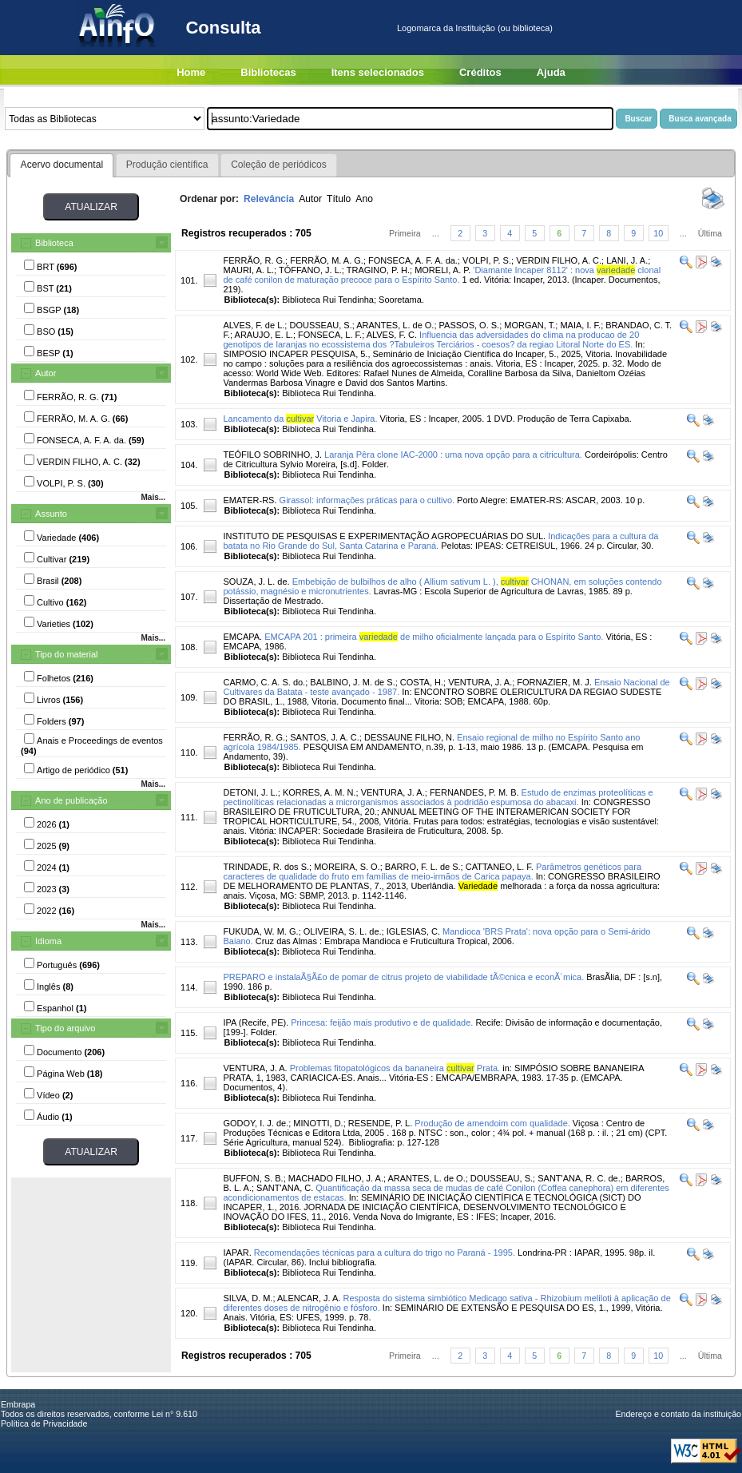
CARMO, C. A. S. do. (264, 682)
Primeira (405, 233)
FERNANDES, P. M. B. (474, 792)
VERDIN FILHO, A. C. (558, 260)
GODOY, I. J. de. (255, 1123)
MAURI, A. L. (248, 270)
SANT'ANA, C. (284, 1188)
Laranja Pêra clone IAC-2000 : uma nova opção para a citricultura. (453, 454)
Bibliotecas (268, 72)
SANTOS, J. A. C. (324, 737)
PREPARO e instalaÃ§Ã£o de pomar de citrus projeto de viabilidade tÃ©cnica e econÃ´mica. (403, 977)
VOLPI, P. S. (486, 260)
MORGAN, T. (529, 325)
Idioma (48, 941)
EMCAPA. (242, 636)
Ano (364, 198)
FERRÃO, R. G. (254, 260)
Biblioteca (54, 243)
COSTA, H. (421, 682)
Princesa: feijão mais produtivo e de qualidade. (382, 1022)
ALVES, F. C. (392, 334)
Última (710, 233)
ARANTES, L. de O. (395, 325)
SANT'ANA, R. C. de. (579, 1178)
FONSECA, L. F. (330, 334)
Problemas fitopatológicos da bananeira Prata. (395, 1068)
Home (191, 72)
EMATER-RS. (249, 500)
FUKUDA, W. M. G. (260, 931)
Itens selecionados (377, 72)
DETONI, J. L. (250, 792)
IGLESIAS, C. (413, 931)
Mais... (153, 497)
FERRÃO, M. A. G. (326, 260)
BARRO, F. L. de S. (423, 866)
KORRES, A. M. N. (319, 792)
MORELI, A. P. (442, 270)
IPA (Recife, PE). (255, 1022)
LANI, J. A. (627, 260)
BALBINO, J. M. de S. (352, 682)
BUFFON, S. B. (253, 1178)
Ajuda (551, 72)
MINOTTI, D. (318, 1123)
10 (658, 233)
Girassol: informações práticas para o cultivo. (367, 500)
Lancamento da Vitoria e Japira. (300, 418)
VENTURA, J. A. (480, 682)
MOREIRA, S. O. (347, 866)
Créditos (480, 72)
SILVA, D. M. (247, 1298)
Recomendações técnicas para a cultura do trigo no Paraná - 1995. (384, 1252)
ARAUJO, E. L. (264, 334)
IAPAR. (237, 1252)
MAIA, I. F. (580, 325)
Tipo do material (66, 654)
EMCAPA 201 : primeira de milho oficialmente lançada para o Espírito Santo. (433, 636)
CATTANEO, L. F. (500, 866)
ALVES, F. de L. (253, 325)
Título (339, 198)
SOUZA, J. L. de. (256, 581)
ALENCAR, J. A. (308, 1298)
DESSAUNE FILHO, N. (409, 737)
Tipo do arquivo (65, 1028)
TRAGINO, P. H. (378, 270)
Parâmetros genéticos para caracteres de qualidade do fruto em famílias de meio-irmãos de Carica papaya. (432, 871)
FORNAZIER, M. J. (554, 682)
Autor (45, 373)
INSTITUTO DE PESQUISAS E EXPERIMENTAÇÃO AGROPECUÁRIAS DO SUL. (384, 536)
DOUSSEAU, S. (320, 325)
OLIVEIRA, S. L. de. (343, 931)
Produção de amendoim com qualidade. (492, 1123)
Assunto (51, 513)
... (435, 233)
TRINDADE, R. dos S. (266, 866)
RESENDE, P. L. (380, 1123)
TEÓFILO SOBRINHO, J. (272, 454)
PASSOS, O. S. (469, 325)
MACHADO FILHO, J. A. (335, 1178)
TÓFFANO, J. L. (310, 270)
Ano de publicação (71, 800)
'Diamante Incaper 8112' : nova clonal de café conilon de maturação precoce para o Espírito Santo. (442, 274)
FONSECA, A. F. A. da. (413, 260)
